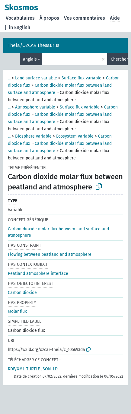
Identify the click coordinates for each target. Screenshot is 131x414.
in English (19, 27)
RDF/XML (16, 369)
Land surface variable (36, 78)
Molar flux (17, 311)
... (9, 78)
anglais (30, 59)
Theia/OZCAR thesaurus (33, 45)
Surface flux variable (81, 78)
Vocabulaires (20, 18)
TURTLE (33, 369)
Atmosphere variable (35, 107)
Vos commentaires (84, 18)
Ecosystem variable (75, 136)
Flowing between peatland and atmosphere (49, 254)
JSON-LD (49, 369)
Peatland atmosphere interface (38, 273)
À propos (49, 18)
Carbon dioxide (22, 292)
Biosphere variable (33, 136)
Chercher (119, 59)
